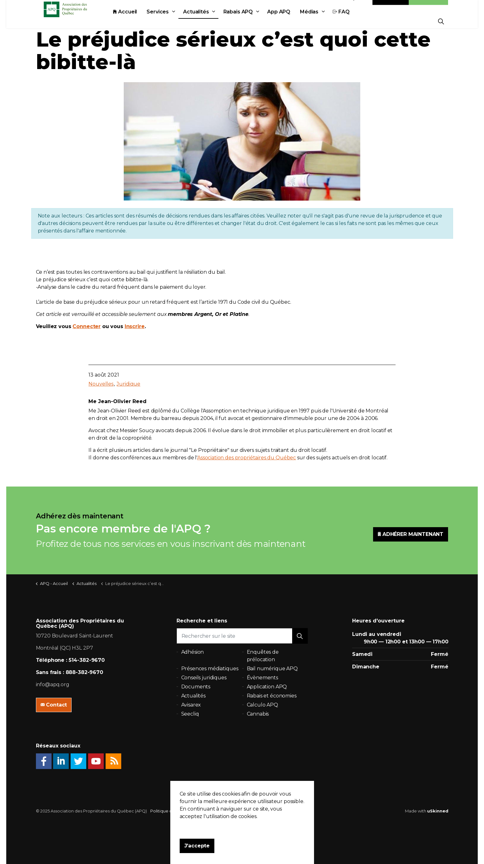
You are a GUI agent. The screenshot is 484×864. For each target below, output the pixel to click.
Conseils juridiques (204, 678)
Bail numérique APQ (272, 669)
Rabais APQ (252, 21)
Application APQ (267, 687)
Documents (196, 687)
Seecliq (190, 714)
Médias (323, 21)
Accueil (139, 21)
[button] (300, 636)
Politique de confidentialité (178, 810)
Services (172, 21)
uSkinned (437, 810)
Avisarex (191, 705)
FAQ (355, 21)
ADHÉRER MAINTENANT (410, 534)
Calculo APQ (262, 705)
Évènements (262, 678)
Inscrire (135, 326)
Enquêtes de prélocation (263, 655)
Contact (390, 7)
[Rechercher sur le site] (242, 636)
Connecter (86, 326)
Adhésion (428, 7)
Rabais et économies (272, 696)
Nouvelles (100, 384)
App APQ (292, 21)
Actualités (210, 21)
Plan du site (220, 810)
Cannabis (258, 714)
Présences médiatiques (209, 669)
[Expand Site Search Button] (441, 21)
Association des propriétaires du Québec (246, 458)
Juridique (128, 384)
